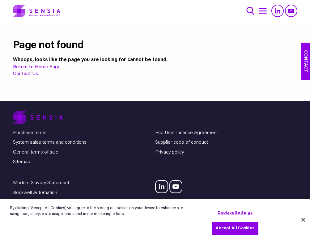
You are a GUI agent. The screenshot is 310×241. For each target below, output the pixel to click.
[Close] (303, 219)
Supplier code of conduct (181, 142)
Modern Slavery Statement (41, 182)
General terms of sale (35, 152)
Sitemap (21, 161)
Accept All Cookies (235, 228)
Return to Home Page (37, 67)
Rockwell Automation (35, 192)
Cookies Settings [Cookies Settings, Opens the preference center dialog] (235, 213)
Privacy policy (169, 152)
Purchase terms (30, 132)
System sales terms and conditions (50, 142)
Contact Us (25, 73)
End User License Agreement (186, 132)
